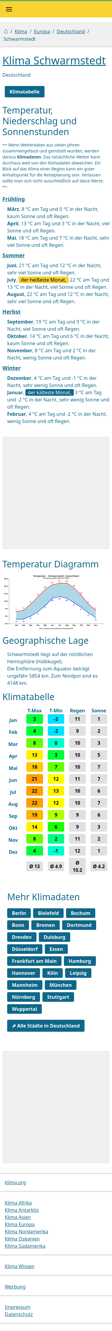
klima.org (15, 1182)
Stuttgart (58, 997)
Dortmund (79, 925)
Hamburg (80, 961)
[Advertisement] (56, 493)
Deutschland (71, 31)
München (61, 985)
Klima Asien (18, 1217)
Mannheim (25, 985)
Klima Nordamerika (26, 1231)
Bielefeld (48, 913)
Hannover (23, 973)
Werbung (15, 1286)
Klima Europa (20, 1224)
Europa (42, 31)
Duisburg (54, 937)
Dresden (22, 937)
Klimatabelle (25, 91)
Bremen (45, 925)
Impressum (17, 1307)
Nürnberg (23, 997)
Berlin (19, 913)
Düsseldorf (25, 949)
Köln (52, 973)
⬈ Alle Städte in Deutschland (46, 1025)
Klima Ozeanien (22, 1238)
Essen (56, 949)
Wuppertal (24, 1009)
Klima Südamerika (25, 1246)
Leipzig (78, 973)
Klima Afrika (18, 1202)
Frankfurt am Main (34, 961)
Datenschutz (19, 1314)
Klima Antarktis (22, 1210)
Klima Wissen (20, 1266)
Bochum (80, 913)
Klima (21, 31)
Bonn (18, 925)
